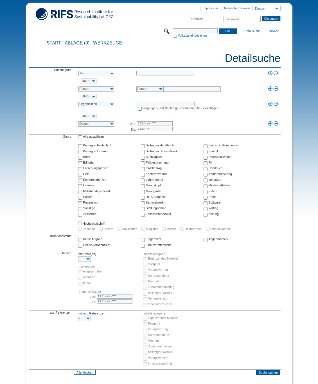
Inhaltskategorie (154, 254)
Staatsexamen (220, 229)
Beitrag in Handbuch (160, 145)
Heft (86, 174)
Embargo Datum (89, 291)
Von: (133, 124)
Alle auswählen (93, 136)
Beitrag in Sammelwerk (161, 151)
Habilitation (129, 229)
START (54, 43)
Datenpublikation (219, 156)
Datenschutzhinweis (236, 8)
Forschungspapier (95, 168)
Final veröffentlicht (158, 245)
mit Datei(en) (87, 254)
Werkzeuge (107, 43)
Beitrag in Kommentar (223, 145)
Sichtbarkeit (86, 267)
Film (211, 162)
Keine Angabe (92, 239)
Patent (212, 191)
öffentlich (89, 277)
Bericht (213, 151)
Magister (152, 229)
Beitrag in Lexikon (95, 151)
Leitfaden (214, 179)
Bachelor (89, 229)
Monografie (153, 191)
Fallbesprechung (157, 162)
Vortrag (213, 208)
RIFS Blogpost (156, 196)
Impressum (210, 8)
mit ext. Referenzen (91, 313)
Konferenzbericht (94, 179)
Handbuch (215, 168)
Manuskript (153, 185)
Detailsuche (252, 31)
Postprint (154, 264)
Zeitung (213, 214)
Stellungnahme (156, 208)
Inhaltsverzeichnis (160, 304)
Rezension (90, 202)
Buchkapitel (154, 156)
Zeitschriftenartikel (158, 214)
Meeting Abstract (219, 185)
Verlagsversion (158, 298)
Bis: (133, 129)
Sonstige (89, 208)
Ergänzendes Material (163, 258)
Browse (274, 31)
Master (171, 229)
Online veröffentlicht (96, 245)
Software (214, 202)
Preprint (153, 281)
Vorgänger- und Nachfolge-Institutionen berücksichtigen (181, 108)
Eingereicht (153, 239)
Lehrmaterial (154, 179)
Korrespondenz (158, 275)
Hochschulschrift (94, 223)
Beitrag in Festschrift (97, 145)
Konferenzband (156, 174)
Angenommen (218, 239)
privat (87, 282)
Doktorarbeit (193, 229)
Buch (86, 156)
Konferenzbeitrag (220, 174)
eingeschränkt (92, 271)
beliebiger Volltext (160, 292)
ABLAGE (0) (77, 43)
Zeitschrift (89, 214)
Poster (87, 196)
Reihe (212, 196)
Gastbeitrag (154, 168)
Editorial (88, 162)
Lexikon (88, 185)
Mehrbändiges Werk (96, 191)
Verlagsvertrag (158, 269)
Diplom (108, 229)
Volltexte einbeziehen (192, 35)
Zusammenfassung (161, 287)
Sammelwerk (155, 202)
